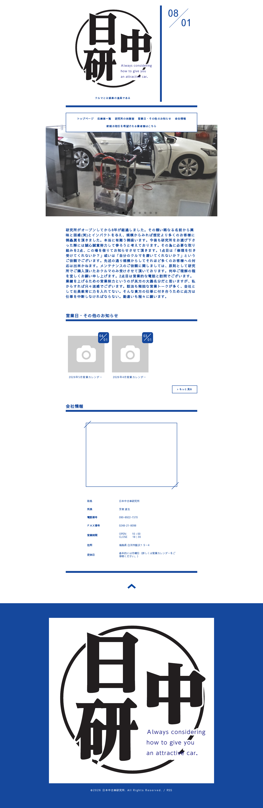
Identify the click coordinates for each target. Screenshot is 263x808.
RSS (169, 790)
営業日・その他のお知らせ (154, 118)
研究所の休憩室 (124, 118)
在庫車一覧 (104, 118)
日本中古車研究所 (113, 790)
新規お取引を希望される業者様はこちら (131, 126)
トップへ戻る (131, 586)
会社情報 (180, 118)
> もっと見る (184, 389)
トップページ (85, 118)
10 (156, 213)
